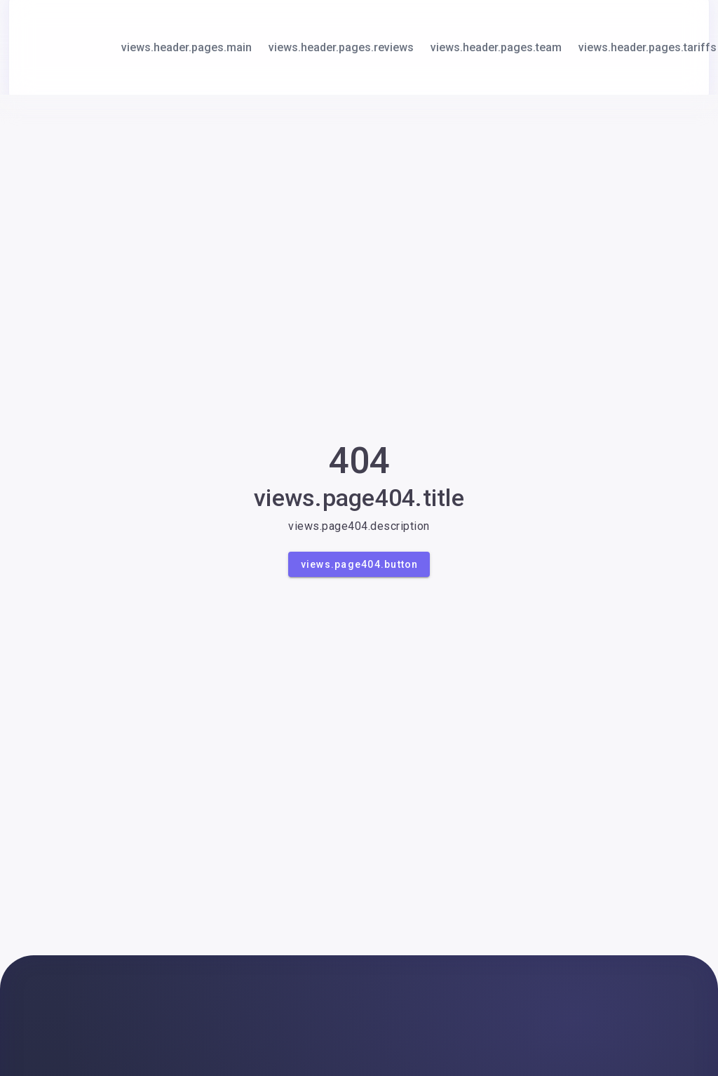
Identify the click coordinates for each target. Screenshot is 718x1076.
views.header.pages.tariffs (647, 47)
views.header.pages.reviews (341, 47)
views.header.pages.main (186, 47)
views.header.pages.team (496, 47)
